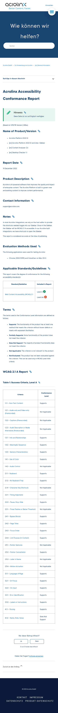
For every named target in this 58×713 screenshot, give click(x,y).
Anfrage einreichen (36, 656)
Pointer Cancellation (18, 552)
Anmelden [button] (49, 6)
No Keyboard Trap (16, 481)
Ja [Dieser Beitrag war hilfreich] (21, 641)
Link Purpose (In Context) (19, 538)
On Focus (13, 581)
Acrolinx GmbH (7, 65)
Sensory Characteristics (19, 452)
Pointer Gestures (16, 545)
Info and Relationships (18, 438)
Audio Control (15, 467)
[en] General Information (42, 65)
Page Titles (14, 524)
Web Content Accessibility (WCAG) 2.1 (19, 295)
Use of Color (14, 459)
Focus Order (14, 531)
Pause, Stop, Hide (16, 502)
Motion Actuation (16, 567)
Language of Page (16, 574)
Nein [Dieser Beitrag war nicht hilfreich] (37, 641)
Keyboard (13, 474)
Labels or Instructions (18, 602)
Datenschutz (14, 701)
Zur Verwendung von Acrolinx (23, 65)
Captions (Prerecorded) (18, 421)
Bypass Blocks (15, 517)
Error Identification (17, 595)
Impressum (36, 698)
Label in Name (15, 559)
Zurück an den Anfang (13, 666)
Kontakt (22, 698)
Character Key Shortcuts (19, 488)
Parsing (12, 610)
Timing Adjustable (16, 495)
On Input (13, 588)
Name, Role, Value (17, 618)
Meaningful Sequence (18, 445)
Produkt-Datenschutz (39, 701)
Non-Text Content (16, 403)
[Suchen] (29, 46)
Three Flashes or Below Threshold (22, 509)
